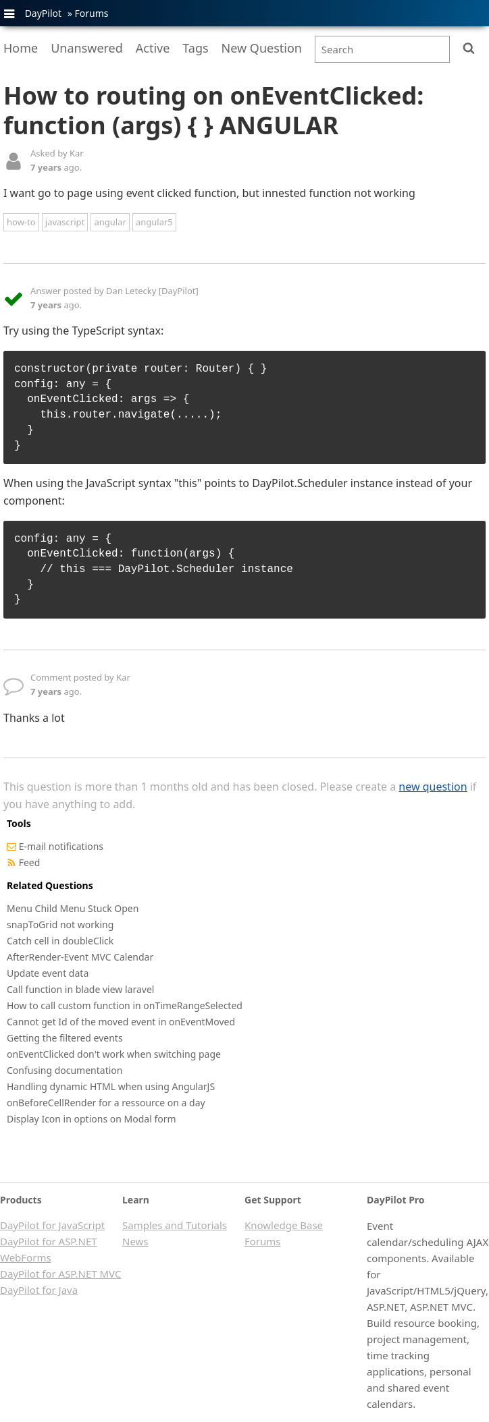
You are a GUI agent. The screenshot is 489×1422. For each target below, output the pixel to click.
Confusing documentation (64, 1070)
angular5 (154, 222)
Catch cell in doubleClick (60, 940)
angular (110, 222)
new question (432, 786)
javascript (64, 222)
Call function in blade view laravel (80, 989)
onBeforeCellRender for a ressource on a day (106, 1102)
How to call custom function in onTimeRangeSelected (124, 1005)
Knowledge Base (283, 1225)
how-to (21, 222)
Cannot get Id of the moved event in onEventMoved (121, 1021)
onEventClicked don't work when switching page (114, 1054)
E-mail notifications (61, 846)
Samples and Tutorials (174, 1225)
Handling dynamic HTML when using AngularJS (111, 1086)
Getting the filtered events (65, 1037)
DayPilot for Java (39, 1290)
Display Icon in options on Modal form (91, 1118)
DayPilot (43, 13)
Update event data (47, 973)
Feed (30, 862)
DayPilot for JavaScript (52, 1225)
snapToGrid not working (60, 924)
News (135, 1241)
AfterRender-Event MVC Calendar (80, 956)
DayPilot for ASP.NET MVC (60, 1273)
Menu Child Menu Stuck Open (72, 908)
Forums (91, 13)
